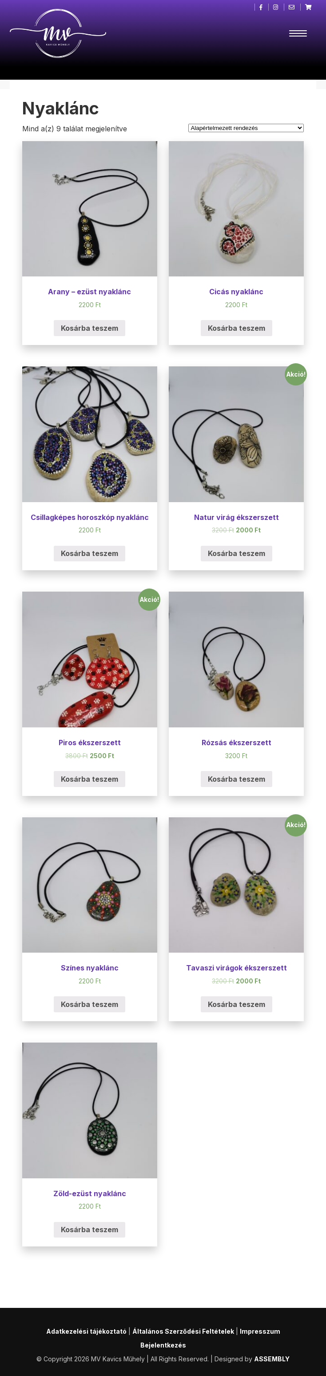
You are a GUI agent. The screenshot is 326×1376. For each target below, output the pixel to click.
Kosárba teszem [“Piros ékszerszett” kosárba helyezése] (89, 779)
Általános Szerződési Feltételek (183, 1331)
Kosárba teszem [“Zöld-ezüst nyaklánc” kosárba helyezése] (89, 1229)
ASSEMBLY (272, 1359)
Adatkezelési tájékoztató (86, 1331)
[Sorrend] (246, 128)
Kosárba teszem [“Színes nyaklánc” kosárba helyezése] (89, 1004)
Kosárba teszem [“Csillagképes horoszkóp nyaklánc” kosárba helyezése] (89, 553)
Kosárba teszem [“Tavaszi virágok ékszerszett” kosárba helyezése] (236, 1004)
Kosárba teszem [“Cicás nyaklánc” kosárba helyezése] (236, 328)
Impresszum (260, 1331)
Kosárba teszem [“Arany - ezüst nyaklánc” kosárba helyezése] (89, 328)
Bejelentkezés (163, 1345)
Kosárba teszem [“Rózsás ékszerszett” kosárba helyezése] (236, 779)
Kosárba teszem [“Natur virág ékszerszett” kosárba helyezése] (236, 553)
